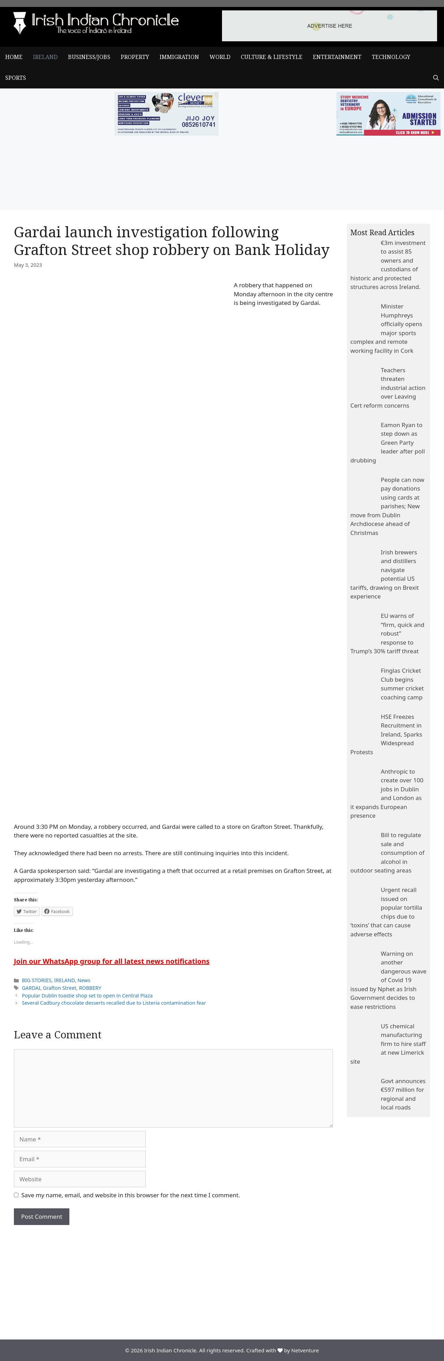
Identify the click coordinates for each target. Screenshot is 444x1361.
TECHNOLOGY (391, 57)
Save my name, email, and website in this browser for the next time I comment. (131, 1195)
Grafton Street (59, 988)
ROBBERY (90, 988)
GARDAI (31, 988)
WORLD (220, 57)
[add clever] (166, 133)
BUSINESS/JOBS (89, 57)
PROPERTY (135, 57)
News (83, 980)
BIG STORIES (36, 980)
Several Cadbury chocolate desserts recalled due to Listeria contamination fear (114, 1003)
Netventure (305, 1350)
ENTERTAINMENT (337, 57)
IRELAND (45, 57)
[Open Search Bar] (436, 78)
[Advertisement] (173, 1277)
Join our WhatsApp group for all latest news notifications (112, 961)
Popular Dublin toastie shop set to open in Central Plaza (87, 995)
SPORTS (15, 78)
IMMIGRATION (179, 57)
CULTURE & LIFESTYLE (271, 57)
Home (14, 57)
